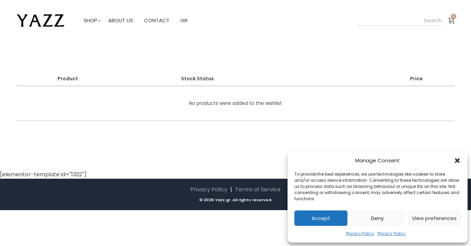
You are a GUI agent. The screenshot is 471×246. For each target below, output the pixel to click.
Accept (320, 218)
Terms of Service (258, 189)
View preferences (434, 218)
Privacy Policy (360, 233)
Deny (377, 218)
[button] (457, 160)
